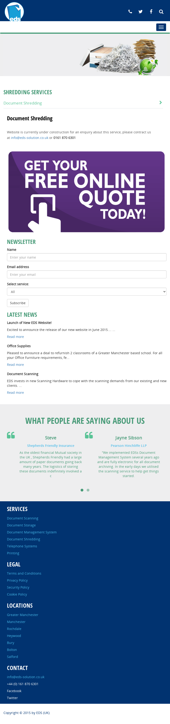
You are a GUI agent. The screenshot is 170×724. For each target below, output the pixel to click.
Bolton (12, 649)
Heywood (14, 635)
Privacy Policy (17, 580)
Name (11, 249)
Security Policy (18, 587)
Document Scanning (22, 518)
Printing (13, 553)
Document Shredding (22, 103)
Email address (18, 267)
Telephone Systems (22, 546)
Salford (12, 656)
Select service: (18, 284)
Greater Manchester (22, 615)
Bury (10, 642)
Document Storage (21, 525)
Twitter (12, 698)
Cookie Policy (17, 594)
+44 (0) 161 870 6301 (23, 684)
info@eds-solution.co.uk (29, 137)
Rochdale (14, 628)
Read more (15, 336)
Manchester (16, 622)
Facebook (14, 691)
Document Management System (32, 532)
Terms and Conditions (24, 573)
